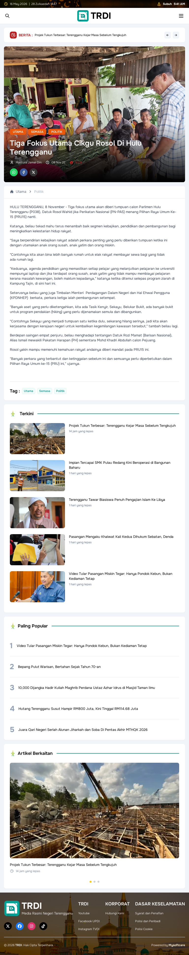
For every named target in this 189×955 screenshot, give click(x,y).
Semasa (37, 132)
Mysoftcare (177, 945)
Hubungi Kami (114, 913)
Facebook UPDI (89, 921)
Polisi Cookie (144, 929)
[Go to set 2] (94, 882)
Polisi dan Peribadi (147, 921)
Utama (18, 132)
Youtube (84, 913)
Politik (56, 132)
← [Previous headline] (167, 35)
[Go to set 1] (91, 882)
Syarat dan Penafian (149, 913)
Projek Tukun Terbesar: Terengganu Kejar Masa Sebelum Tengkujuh (80, 35)
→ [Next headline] (176, 35)
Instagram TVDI (88, 929)
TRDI (18, 945)
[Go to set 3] (98, 882)
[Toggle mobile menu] (181, 16)
